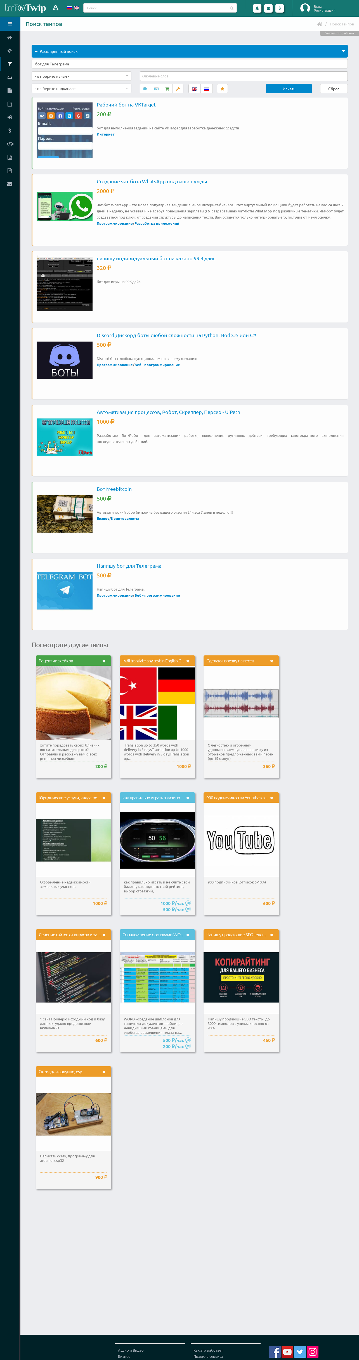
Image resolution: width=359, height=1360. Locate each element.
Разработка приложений (156, 223)
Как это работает (208, 1350)
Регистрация (325, 10)
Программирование (115, 223)
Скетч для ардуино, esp (60, 1071)
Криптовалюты (125, 518)
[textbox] (155, 76)
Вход (318, 6)
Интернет (106, 134)
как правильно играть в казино (151, 797)
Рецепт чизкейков (56, 660)
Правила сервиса (208, 1356)
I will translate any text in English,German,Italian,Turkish (169, 660)
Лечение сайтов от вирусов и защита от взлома (82, 934)
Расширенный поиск (56, 51)
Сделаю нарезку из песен (230, 660)
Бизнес (103, 518)
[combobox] (81, 76)
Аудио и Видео (131, 1350)
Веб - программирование (157, 364)
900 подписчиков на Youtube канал (238, 797)
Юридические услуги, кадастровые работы (79, 797)
